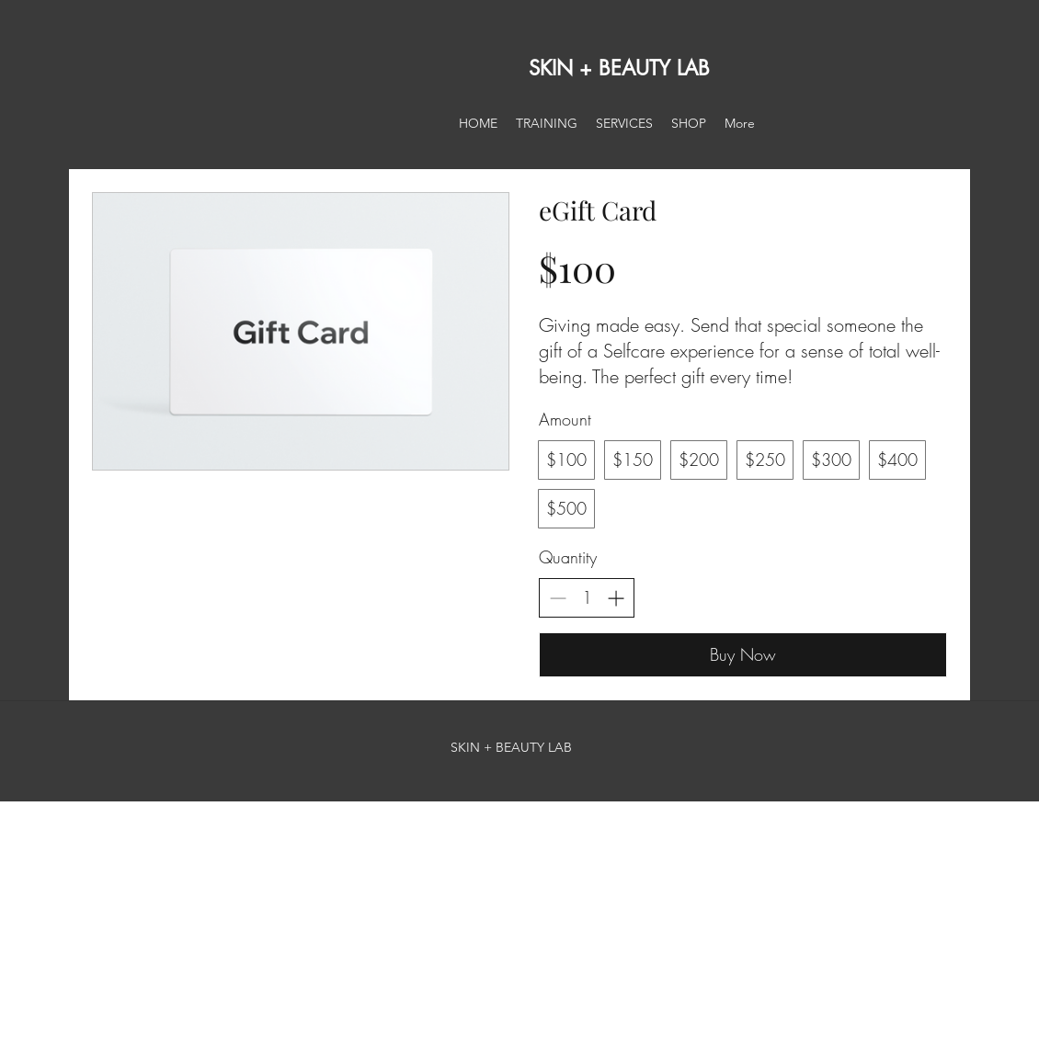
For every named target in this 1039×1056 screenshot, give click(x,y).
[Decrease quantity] (557, 598)
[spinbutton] (586, 597)
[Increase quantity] (615, 598)
